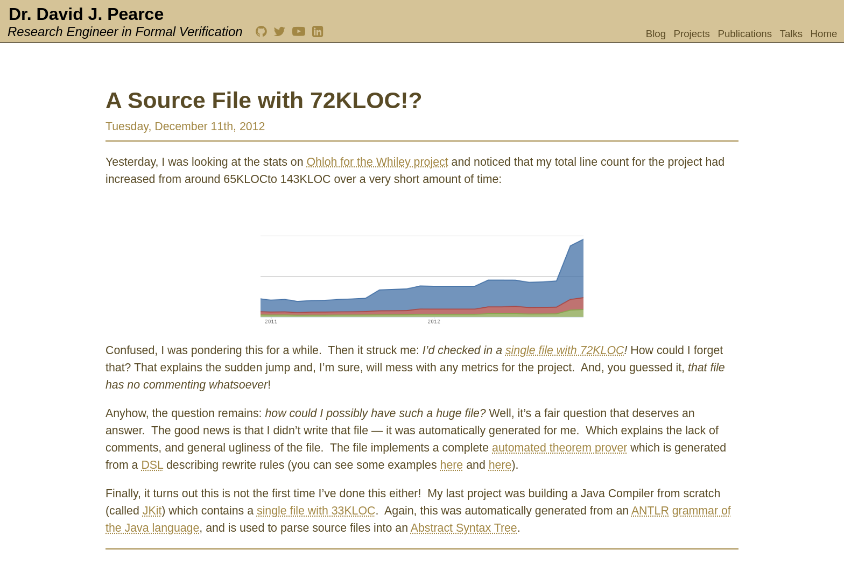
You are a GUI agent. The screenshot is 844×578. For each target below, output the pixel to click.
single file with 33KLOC (316, 510)
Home (824, 33)
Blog (656, 33)
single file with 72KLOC (564, 350)
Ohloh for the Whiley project (377, 162)
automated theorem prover (559, 447)
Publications (745, 33)
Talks (791, 33)
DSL (152, 465)
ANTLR (650, 510)
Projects (692, 33)
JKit (152, 510)
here (451, 465)
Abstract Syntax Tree (464, 527)
